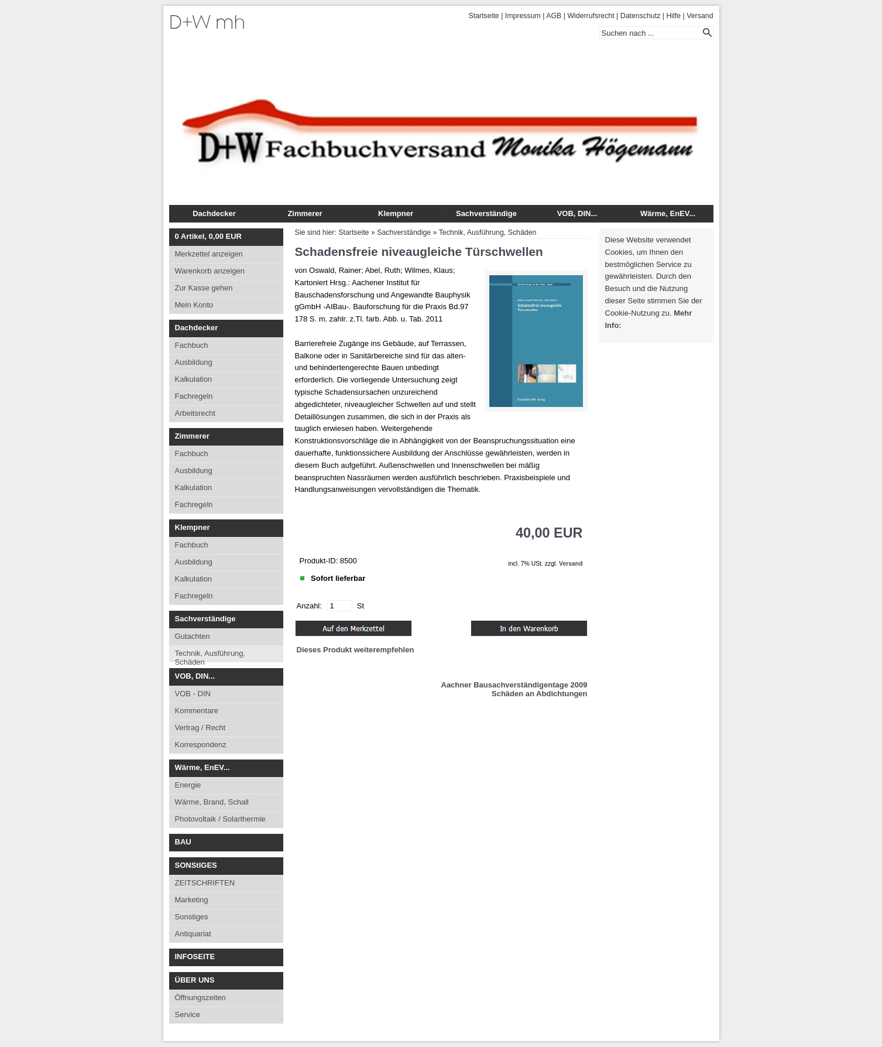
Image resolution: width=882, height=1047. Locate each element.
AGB (553, 16)
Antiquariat (193, 933)
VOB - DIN (193, 693)
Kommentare (196, 710)
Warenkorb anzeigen (210, 270)
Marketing (191, 899)
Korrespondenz (200, 744)
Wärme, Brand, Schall (212, 802)
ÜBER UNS (195, 980)
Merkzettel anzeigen (209, 253)
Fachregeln (194, 396)
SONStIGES (196, 865)
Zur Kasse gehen (204, 287)
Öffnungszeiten (200, 997)
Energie (188, 785)
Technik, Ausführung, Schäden (210, 655)
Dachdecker (214, 213)
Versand (700, 16)
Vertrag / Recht (200, 727)
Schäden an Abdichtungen (539, 693)
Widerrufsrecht (590, 16)
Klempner (395, 213)
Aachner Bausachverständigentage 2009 (514, 684)
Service (187, 1014)
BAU (183, 841)
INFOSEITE (195, 956)
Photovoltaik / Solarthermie (220, 819)
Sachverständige (486, 213)
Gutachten (192, 636)
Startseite (484, 16)
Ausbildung (193, 362)
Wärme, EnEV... (667, 213)
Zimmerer (304, 213)
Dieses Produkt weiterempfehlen (355, 649)
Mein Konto (194, 304)
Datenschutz (640, 16)
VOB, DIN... (577, 213)
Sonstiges (191, 916)
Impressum (523, 16)
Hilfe (673, 16)
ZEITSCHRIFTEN (205, 882)
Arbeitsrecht (195, 413)
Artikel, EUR (208, 236)
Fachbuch (191, 345)
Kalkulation (193, 379)
